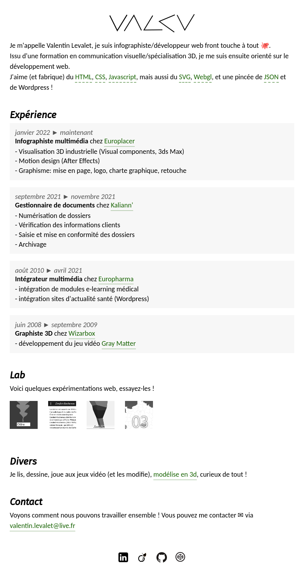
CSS (100, 77)
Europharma (116, 279)
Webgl (203, 77)
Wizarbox (82, 333)
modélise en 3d (175, 474)
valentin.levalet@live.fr (42, 525)
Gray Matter (119, 343)
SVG (185, 77)
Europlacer (119, 141)
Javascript (122, 77)
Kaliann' (122, 205)
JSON (271, 77)
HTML (83, 77)
